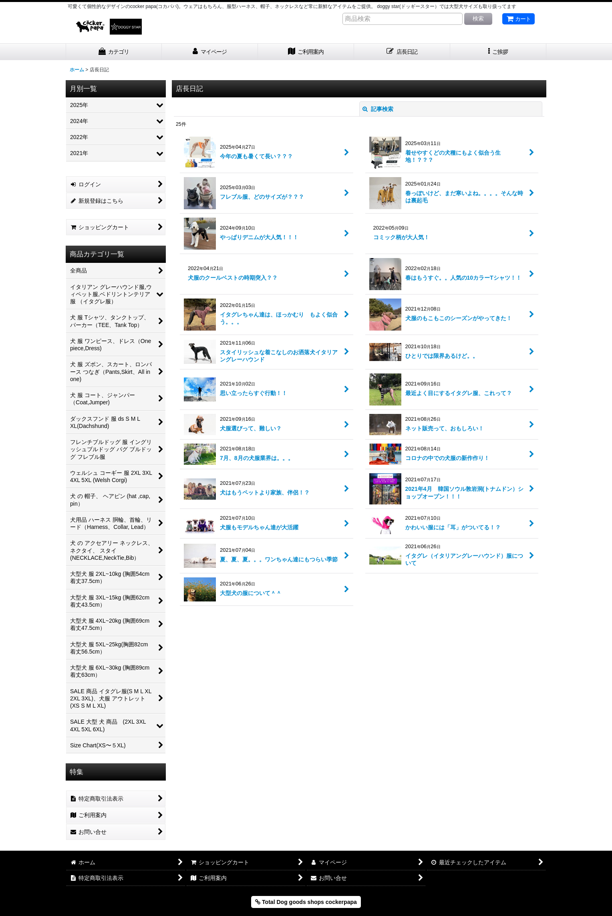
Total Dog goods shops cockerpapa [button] (306, 902)
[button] (498, 52)
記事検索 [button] (378, 109)
